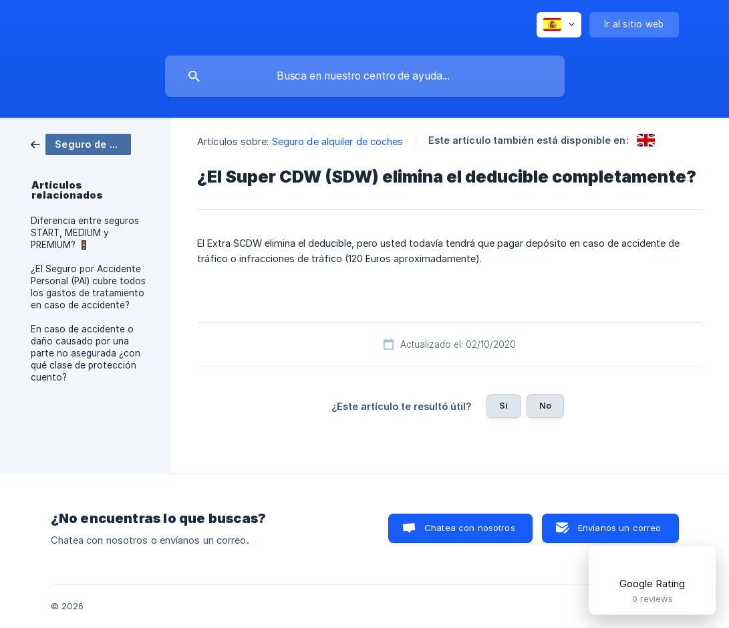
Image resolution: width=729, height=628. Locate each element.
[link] (81, 143)
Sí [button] (503, 405)
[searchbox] (365, 76)
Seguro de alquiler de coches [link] (338, 141)
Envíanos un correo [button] (620, 527)
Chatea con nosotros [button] (469, 527)
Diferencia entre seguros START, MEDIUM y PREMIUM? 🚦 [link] (85, 232)
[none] (559, 24)
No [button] (545, 405)
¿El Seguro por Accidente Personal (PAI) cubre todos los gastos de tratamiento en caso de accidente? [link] (88, 287)
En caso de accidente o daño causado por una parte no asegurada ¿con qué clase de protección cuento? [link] (85, 353)
